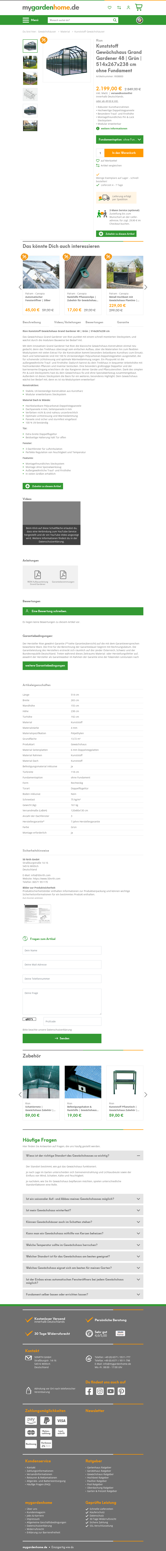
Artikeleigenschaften (37, 684)
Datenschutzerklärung (59, 1029)
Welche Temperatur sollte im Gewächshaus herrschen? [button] (61, 1244)
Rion (99, 40)
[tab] (83, 1155)
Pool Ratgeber (95, 1484)
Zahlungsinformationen (40, 1470)
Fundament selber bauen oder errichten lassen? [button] (57, 1294)
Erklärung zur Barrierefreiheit (43, 1532)
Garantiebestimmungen (63, 581)
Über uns (32, 1508)
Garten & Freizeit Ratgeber (102, 1491)
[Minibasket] (139, 7)
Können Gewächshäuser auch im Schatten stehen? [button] (59, 1221)
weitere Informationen (111, 128)
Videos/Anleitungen (67, 322)
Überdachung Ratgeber (100, 1487)
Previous (20, 287)
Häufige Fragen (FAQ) (38, 1484)
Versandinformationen (39, 1474)
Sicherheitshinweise (36, 850)
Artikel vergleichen (111, 165)
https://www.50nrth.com (46, 878)
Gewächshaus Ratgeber (100, 1474)
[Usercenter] (128, 7)
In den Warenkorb (124, 152)
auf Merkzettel (109, 160)
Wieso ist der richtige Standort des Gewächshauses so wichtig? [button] (67, 1155)
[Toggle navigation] (32, 20)
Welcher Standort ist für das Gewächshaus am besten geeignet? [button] (68, 1256)
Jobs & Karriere (35, 1515)
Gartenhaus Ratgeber (99, 1467)
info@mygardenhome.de (117, 1363)
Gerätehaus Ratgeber (99, 1470)
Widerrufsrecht (35, 1529)
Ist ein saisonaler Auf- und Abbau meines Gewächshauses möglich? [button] (70, 1198)
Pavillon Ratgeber (97, 1481)
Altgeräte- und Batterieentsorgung (46, 1481)
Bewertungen (94, 322)
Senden (64, 1038)
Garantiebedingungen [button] (45, 665)
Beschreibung (32, 322)
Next (146, 287)
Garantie (123, 322)
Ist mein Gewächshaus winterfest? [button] (48, 1210)
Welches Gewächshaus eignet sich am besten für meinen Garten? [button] (69, 1267)
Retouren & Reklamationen (42, 1477)
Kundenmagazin (36, 1512)
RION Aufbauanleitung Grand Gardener (37, 582)
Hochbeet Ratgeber (98, 1477)
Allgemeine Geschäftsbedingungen (46, 1522)
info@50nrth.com (40, 875)
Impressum (33, 1519)
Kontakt (31, 1467)
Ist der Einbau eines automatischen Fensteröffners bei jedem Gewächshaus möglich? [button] (75, 1281)
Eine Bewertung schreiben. (49, 611)
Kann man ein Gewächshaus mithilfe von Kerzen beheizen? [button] (64, 1233)
